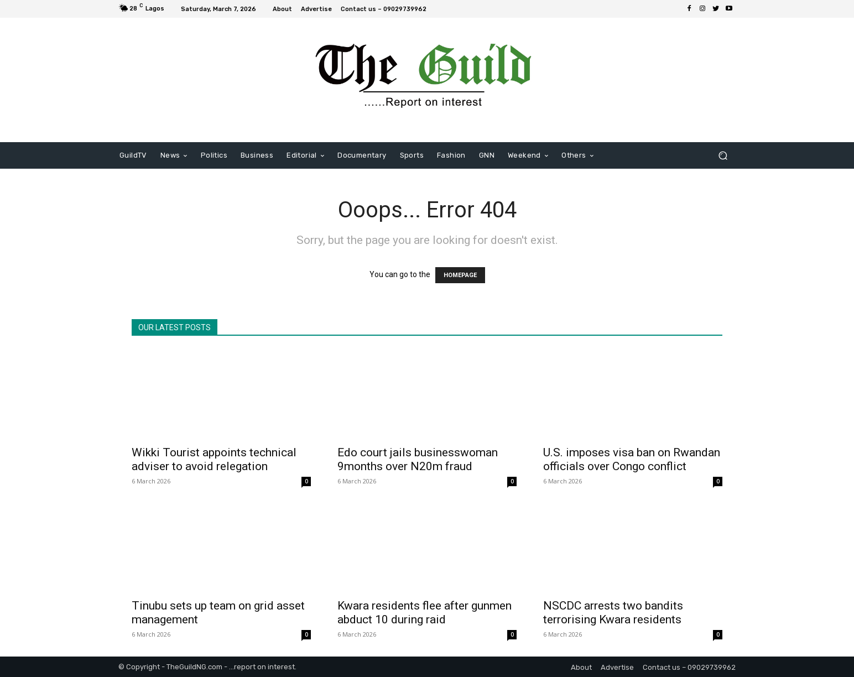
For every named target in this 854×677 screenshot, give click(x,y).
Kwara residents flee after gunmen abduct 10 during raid (424, 612)
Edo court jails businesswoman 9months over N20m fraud (417, 459)
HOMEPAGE (460, 275)
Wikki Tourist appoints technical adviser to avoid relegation (214, 459)
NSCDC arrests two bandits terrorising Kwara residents (613, 612)
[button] (723, 156)
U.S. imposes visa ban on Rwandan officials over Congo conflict (631, 459)
